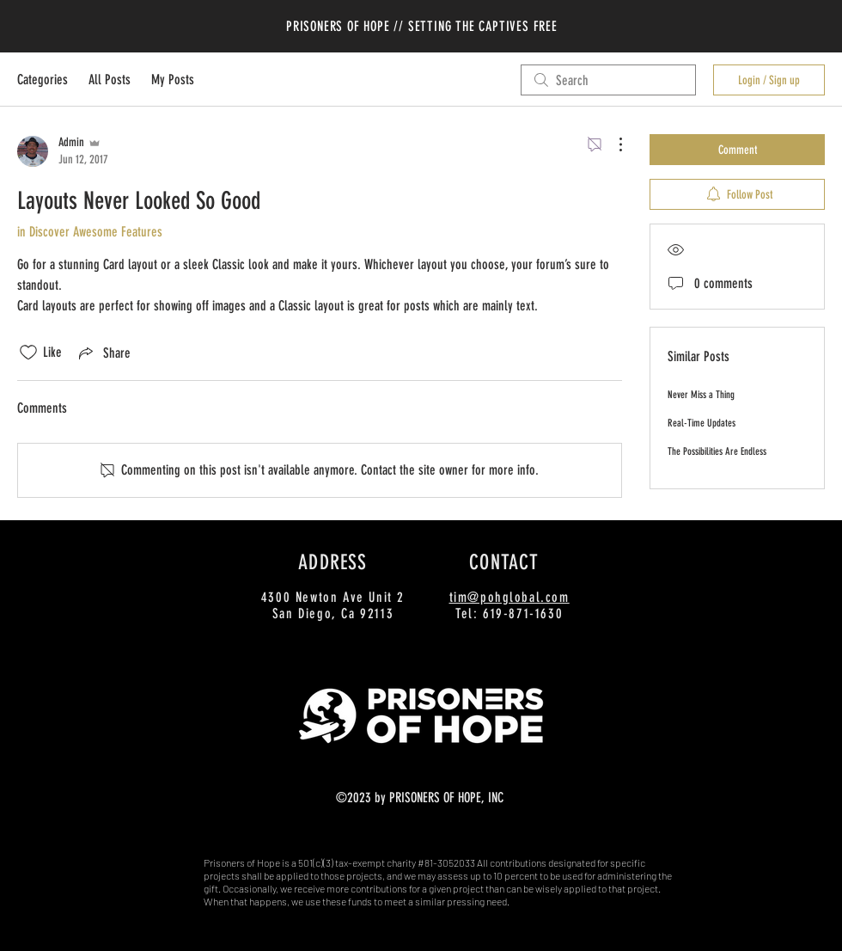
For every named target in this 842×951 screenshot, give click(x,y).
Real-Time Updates (701, 423)
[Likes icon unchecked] (28, 352)
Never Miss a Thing (701, 395)
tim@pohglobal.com (509, 597)
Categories (42, 79)
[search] (608, 79)
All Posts (109, 79)
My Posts (172, 79)
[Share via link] (103, 352)
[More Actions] (611, 144)
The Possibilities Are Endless (717, 451)
